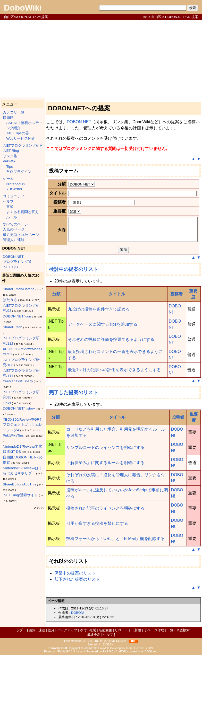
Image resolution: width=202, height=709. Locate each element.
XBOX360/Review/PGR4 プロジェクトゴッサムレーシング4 (23, 425)
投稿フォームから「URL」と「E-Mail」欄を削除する (115, 592)
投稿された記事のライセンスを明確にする (105, 562)
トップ (18, 684)
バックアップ (67, 684)
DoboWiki (23, 7)
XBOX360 (14, 189)
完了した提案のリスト (73, 446)
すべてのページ (15, 224)
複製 (92, 684)
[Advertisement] (101, 59)
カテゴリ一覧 (13, 112)
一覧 (170, 684)
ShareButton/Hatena (19, 289)
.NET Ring (11, 151)
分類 (56, 348)
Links (7, 403)
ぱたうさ (10, 300)
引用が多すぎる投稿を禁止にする (97, 577)
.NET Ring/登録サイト (20, 495)
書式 (9, 207)
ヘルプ (8, 201)
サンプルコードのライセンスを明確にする (105, 501)
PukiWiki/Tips (13, 435)
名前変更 (105, 684)
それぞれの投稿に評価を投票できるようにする (111, 393)
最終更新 (93, 688)
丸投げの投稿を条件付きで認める (99, 363)
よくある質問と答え (22, 212)
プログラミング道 (17, 262)
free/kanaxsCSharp (18, 381)
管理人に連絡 (13, 240)
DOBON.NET (13, 257)
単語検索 (183, 684)
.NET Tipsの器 (17, 133)
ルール (11, 217)
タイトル (117, 348)
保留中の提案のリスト (75, 627)
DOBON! (77, 667)
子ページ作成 (154, 684)
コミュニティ (13, 196)
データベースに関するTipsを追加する (102, 378)
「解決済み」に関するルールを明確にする (105, 517)
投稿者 (176, 348)
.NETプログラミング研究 (23, 145)
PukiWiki (9, 161)
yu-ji (82, 705)
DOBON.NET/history (19, 408)
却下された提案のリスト (77, 633)
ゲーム (8, 179)
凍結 (41, 684)
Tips (9, 167)
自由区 (156, 17)
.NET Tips (10, 267)
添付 (83, 684)
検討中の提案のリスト (73, 323)
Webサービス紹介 (20, 138)
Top (145, 17)
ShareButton (12, 327)
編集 (32, 684)
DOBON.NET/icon (17, 316)
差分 (51, 684)
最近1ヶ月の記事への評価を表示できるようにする (114, 424)
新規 (137, 684)
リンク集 (10, 156)
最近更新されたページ (21, 235)
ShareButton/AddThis (19, 484)
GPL (151, 702)
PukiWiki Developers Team (115, 702)
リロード (121, 684)
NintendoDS (15, 184)
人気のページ (13, 229)
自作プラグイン (18, 172)
